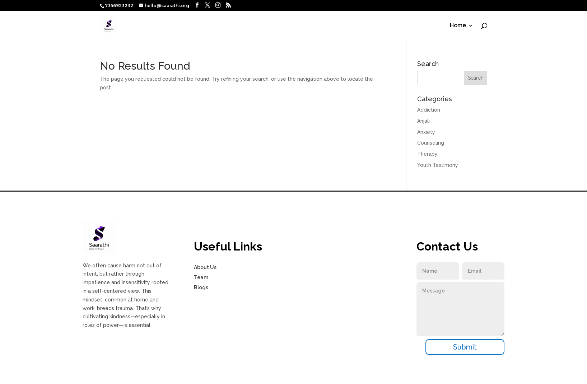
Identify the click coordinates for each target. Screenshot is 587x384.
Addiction (428, 110)
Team (201, 277)
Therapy (427, 154)
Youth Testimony (437, 165)
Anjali (423, 121)
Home (458, 26)
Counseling (430, 143)
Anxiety (426, 132)
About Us (205, 267)
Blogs (201, 287)
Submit (465, 347)
